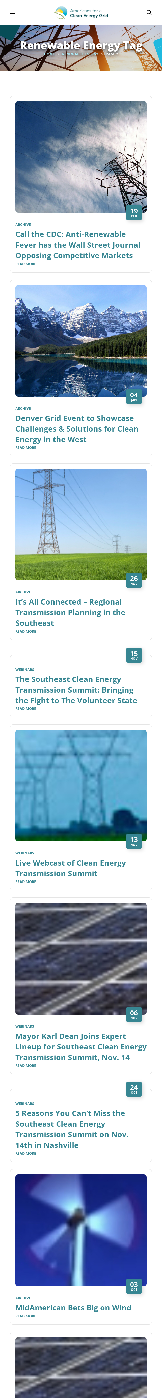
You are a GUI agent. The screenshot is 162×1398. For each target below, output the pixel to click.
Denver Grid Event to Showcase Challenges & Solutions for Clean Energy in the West (77, 428)
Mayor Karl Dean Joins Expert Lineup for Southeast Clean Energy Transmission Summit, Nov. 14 (81, 1046)
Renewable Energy (80, 54)
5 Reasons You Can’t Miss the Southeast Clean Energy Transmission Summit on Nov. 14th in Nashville (72, 1129)
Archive (23, 224)
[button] (149, 12)
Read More (25, 263)
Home (49, 54)
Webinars (24, 669)
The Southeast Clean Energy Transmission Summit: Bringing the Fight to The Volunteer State (76, 689)
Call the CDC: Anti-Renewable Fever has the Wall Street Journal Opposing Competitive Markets (77, 245)
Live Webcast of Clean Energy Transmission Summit (70, 867)
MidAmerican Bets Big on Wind (73, 1307)
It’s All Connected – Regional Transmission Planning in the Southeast (70, 612)
